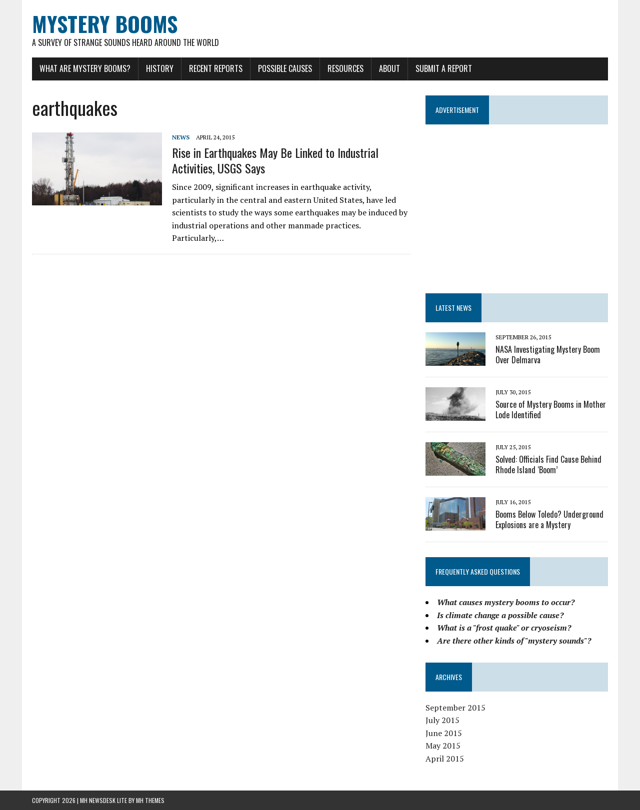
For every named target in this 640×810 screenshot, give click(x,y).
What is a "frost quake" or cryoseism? (504, 627)
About (389, 68)
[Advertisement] (517, 204)
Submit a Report (444, 68)
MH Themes (150, 800)
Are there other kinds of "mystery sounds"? (514, 640)
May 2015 (443, 745)
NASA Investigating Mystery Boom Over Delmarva (548, 354)
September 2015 (456, 707)
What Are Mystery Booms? (85, 68)
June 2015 (444, 733)
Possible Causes (285, 68)
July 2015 (443, 720)
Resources (346, 68)
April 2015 (445, 758)
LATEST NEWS (454, 307)
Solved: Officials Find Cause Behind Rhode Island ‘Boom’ (549, 464)
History (160, 68)
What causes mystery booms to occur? (505, 602)
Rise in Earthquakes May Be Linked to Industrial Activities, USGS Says (275, 160)
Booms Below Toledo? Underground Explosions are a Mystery (550, 519)
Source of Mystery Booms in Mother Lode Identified (551, 409)
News (181, 137)
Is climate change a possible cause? (500, 615)
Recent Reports (215, 68)
